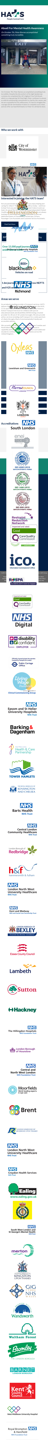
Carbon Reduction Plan (38, 580)
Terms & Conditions (23, 578)
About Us (24, 484)
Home (24, 482)
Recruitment (24, 490)
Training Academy (24, 488)
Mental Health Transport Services (24, 412)
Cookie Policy (41, 578)
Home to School (24, 399)
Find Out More (9, 224)
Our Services (24, 486)
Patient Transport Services (24, 405)
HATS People (24, 494)
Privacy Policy (33, 578)
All (24, 393)
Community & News (24, 492)
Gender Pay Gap (26, 580)
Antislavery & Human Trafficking (12, 580)
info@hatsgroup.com (26, 519)
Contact (24, 496)
